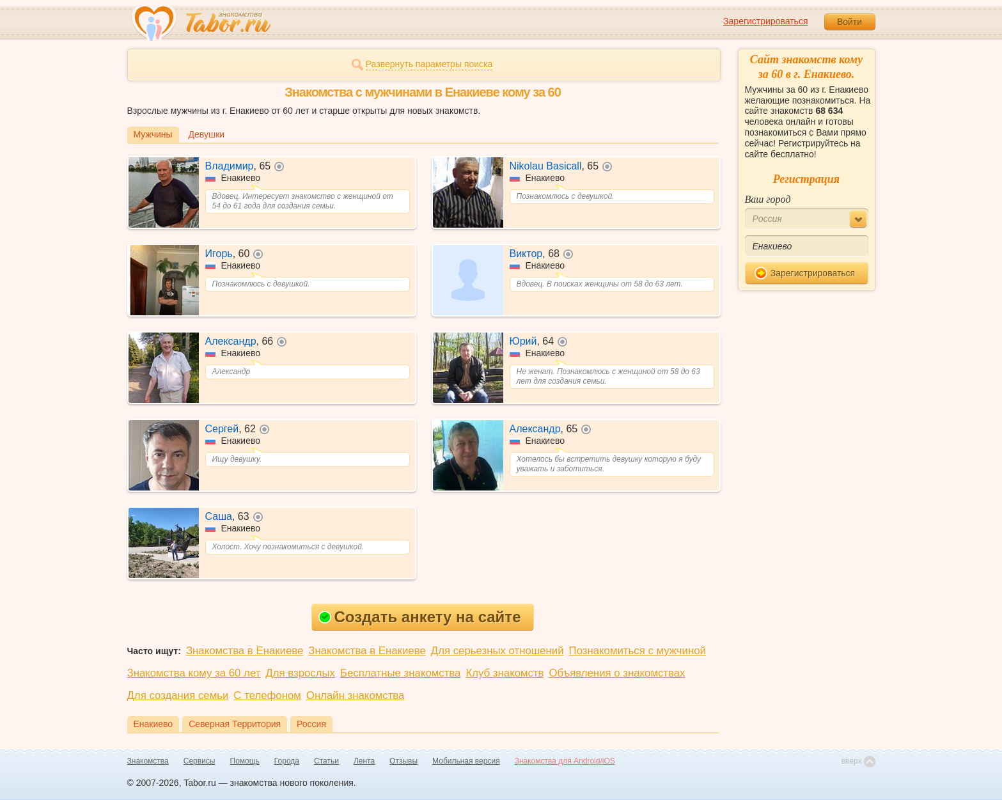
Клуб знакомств (505, 673)
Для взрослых (300, 673)
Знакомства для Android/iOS (565, 761)
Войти (849, 22)
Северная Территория (235, 724)
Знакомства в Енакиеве (244, 651)
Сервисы (199, 761)
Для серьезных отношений (497, 651)
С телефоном (267, 695)
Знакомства (148, 761)
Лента (364, 761)
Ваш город (768, 199)
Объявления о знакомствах (617, 673)
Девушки (207, 134)
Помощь (245, 761)
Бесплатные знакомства (400, 673)
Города (286, 761)
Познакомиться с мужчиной (637, 651)
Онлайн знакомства (355, 695)
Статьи (326, 761)
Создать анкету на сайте (419, 616)
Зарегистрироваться (765, 21)
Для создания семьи (178, 695)
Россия (311, 724)
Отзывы (403, 761)
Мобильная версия (466, 761)
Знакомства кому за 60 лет (194, 673)
